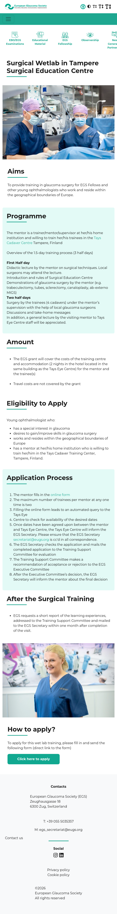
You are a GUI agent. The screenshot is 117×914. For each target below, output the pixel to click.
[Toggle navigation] (8, 19)
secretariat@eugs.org (31, 540)
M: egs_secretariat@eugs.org (58, 830)
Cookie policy (59, 875)
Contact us (14, 838)
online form (60, 495)
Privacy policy (58, 870)
